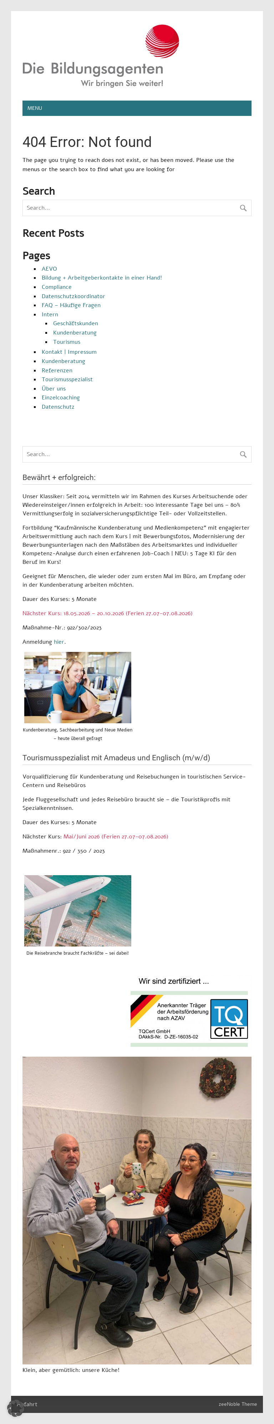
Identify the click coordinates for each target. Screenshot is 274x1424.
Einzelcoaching (61, 398)
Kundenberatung (75, 333)
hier (59, 642)
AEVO (49, 269)
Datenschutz (58, 407)
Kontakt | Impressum (69, 352)
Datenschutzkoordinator (73, 296)
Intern (50, 314)
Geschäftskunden (75, 323)
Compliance (57, 287)
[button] (15, 1408)
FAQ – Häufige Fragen (71, 305)
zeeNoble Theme (238, 1404)
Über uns (54, 389)
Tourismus (66, 342)
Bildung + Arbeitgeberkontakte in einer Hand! (102, 278)
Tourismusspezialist (67, 379)
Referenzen (57, 370)
